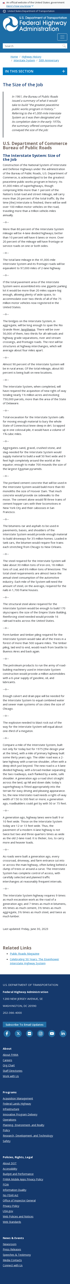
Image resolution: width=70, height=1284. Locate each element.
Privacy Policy (11, 1206)
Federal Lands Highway (17, 1103)
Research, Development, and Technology (28, 1135)
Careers (7, 1060)
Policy (6, 1130)
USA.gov (8, 1211)
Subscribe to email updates (24, 1024)
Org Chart (9, 1065)
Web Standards (12, 1222)
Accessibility (10, 1168)
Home (14, 56)
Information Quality (14, 1190)
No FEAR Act (10, 1195)
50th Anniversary (49, 60)
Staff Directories (12, 1070)
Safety (6, 1141)
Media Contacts (12, 1260)
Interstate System (24, 60)
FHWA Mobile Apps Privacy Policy (23, 1179)
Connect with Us (13, 1265)
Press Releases (12, 1249)
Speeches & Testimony (17, 1254)
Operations (9, 1119)
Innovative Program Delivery (20, 1114)
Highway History (31, 56)
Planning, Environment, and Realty (23, 1125)
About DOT (10, 1163)
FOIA (6, 1184)
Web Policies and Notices (18, 1216)
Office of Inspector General (19, 1200)
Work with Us (11, 1076)
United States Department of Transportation (31, 11)
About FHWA (10, 1054)
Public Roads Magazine (24, 953)
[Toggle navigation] (62, 37)
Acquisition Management (18, 1098)
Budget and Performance (18, 1174)
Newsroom (9, 1244)
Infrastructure (11, 1109)
